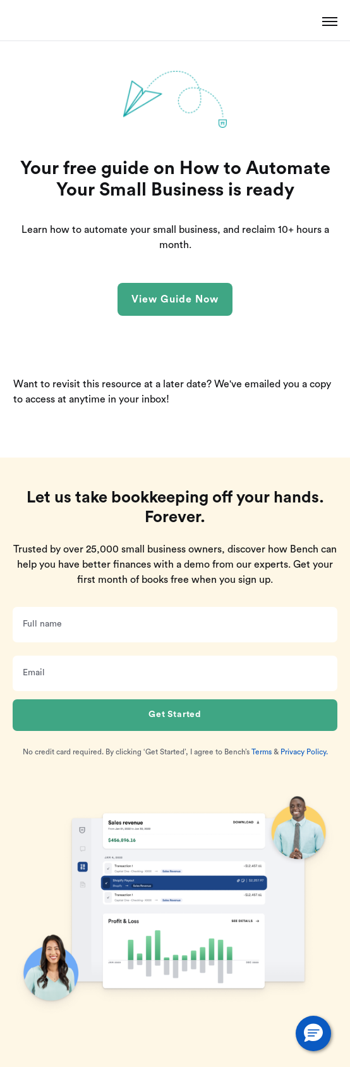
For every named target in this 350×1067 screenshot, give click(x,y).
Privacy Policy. (304, 752)
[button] (313, 1033)
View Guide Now (174, 299)
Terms (261, 752)
